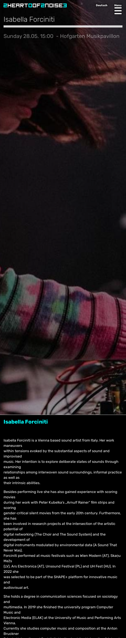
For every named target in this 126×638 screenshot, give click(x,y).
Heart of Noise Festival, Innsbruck (35, 5)
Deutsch (101, 5)
